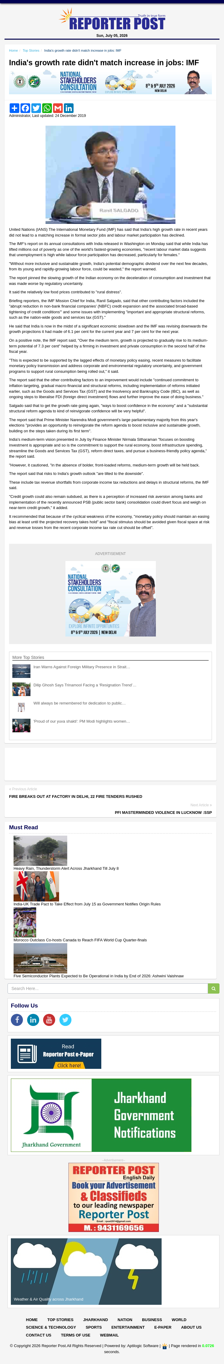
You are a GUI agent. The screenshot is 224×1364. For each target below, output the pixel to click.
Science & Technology (51, 1327)
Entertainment (128, 1327)
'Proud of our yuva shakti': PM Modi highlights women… (81, 721)
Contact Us (38, 1335)
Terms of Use (75, 1335)
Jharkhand (95, 1319)
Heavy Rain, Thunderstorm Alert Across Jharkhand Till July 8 (66, 868)
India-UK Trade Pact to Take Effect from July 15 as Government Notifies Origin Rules (87, 904)
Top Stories (31, 50)
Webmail (109, 1335)
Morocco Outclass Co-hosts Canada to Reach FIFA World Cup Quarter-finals (80, 940)
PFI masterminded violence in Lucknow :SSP (163, 812)
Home (13, 50)
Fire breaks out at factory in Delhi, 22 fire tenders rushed (75, 796)
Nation (125, 1319)
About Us (191, 1327)
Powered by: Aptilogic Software (132, 1346)
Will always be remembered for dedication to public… (79, 703)
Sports (94, 1327)
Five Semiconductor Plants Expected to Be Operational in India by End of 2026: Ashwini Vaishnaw (99, 976)
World (179, 1319)
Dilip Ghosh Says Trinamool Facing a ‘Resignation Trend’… (85, 685)
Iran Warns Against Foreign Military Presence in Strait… (81, 667)
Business (152, 1319)
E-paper (163, 1327)
